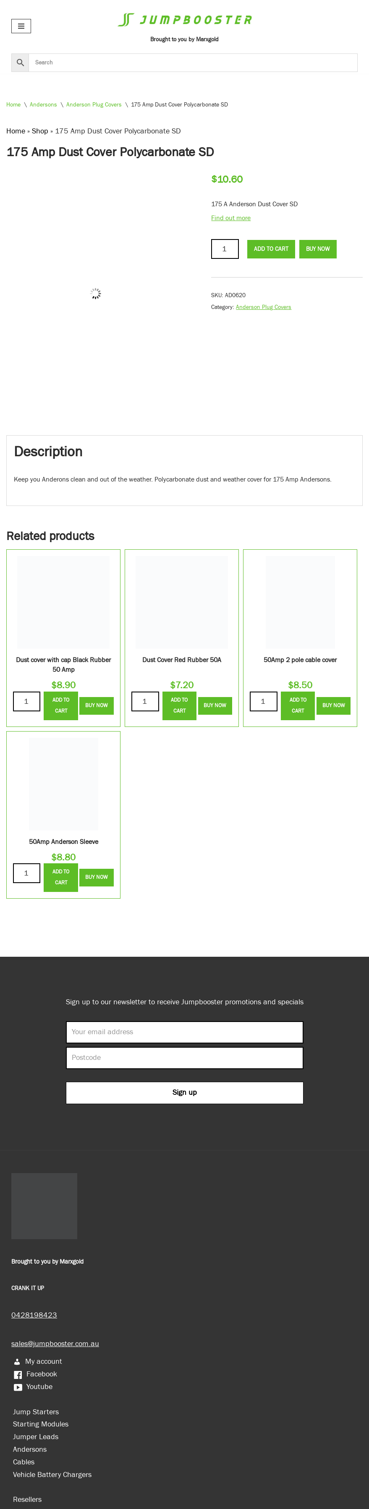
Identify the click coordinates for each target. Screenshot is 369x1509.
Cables (23, 1462)
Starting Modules (40, 1424)
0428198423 (34, 1315)
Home (13, 105)
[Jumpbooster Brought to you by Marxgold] (185, 26)
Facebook (35, 1374)
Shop (40, 131)
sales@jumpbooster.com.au (55, 1344)
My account (37, 1361)
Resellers (27, 1499)
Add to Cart (271, 249)
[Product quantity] (224, 249)
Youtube (32, 1387)
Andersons (43, 105)
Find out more (231, 218)
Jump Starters (36, 1412)
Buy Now (318, 249)
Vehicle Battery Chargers (52, 1475)
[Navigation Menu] (21, 26)
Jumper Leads (35, 1437)
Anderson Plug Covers (94, 105)
